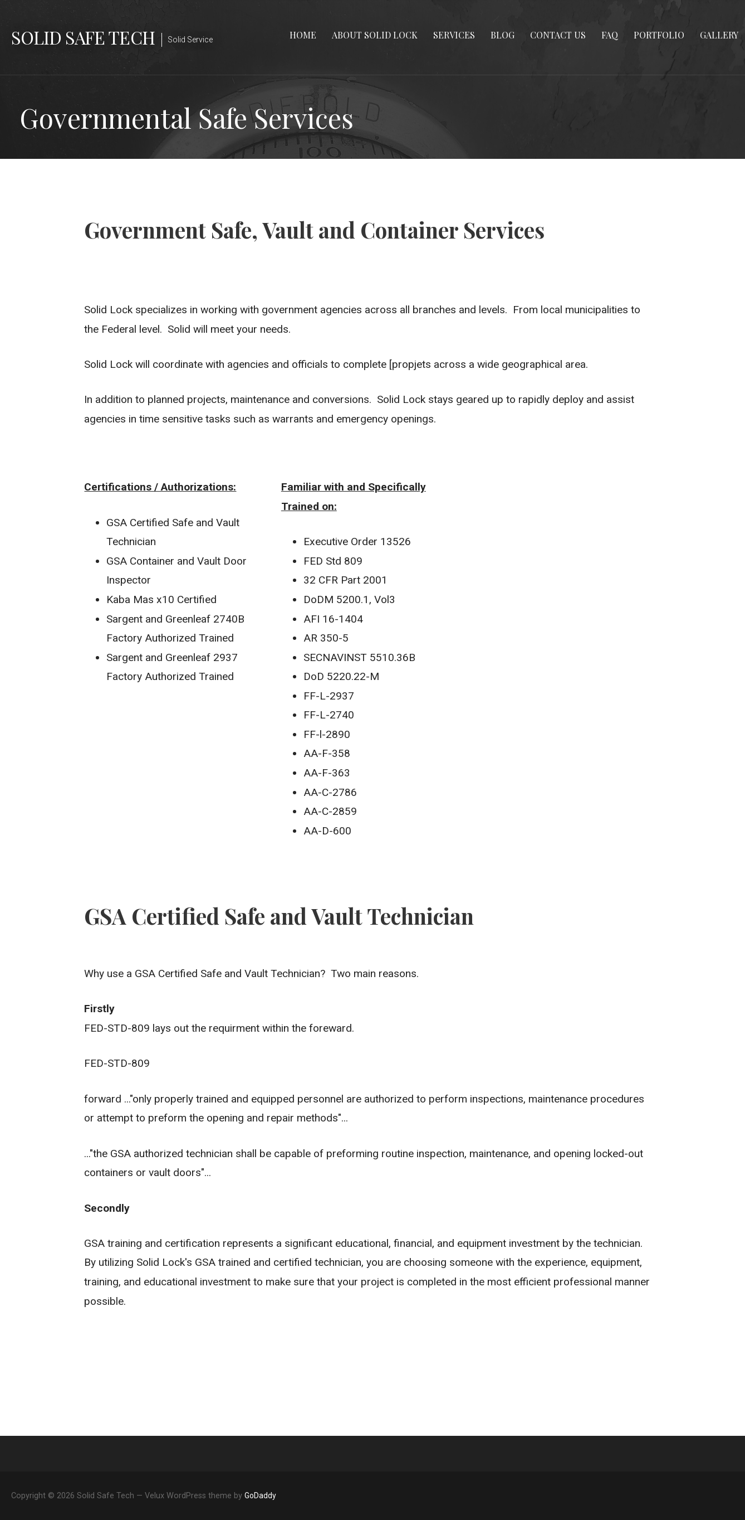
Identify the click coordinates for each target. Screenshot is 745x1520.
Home (303, 35)
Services (454, 35)
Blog (502, 35)
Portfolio (659, 35)
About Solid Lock (375, 35)
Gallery (719, 35)
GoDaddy (260, 1495)
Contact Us (558, 35)
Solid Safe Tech (83, 37)
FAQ (609, 35)
